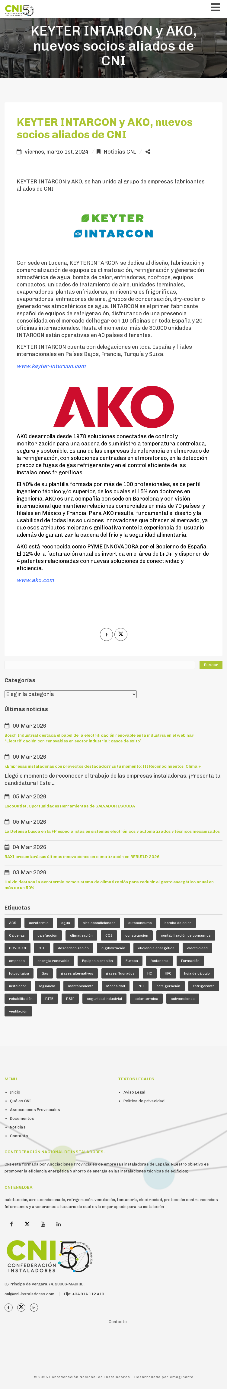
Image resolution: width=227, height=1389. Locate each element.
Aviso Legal (134, 1092)
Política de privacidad (144, 1101)
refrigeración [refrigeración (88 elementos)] (168, 986)
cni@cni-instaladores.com (29, 1294)
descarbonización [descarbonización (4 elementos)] (73, 948)
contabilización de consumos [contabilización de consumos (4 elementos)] (186, 935)
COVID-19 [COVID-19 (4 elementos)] (17, 948)
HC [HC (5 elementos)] (149, 973)
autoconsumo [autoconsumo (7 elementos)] (140, 923)
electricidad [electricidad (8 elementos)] (197, 948)
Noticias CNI (120, 151)
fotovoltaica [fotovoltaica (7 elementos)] (19, 973)
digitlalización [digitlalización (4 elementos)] (113, 948)
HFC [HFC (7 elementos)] (168, 973)
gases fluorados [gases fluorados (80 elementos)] (120, 973)
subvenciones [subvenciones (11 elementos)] (183, 999)
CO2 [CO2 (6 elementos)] (109, 935)
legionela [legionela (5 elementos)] (47, 986)
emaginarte (181, 1377)
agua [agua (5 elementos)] (65, 923)
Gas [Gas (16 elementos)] (45, 973)
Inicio (15, 1092)
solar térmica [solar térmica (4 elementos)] (146, 999)
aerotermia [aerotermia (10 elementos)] (39, 923)
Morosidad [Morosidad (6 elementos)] (115, 986)
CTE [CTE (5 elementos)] (42, 948)
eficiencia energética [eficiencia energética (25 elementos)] (156, 948)
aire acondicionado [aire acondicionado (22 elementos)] (99, 923)
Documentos (22, 1118)
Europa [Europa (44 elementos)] (132, 961)
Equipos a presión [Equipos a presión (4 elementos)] (97, 961)
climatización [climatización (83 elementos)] (81, 935)
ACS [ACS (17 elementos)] (12, 923)
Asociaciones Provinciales (35, 1109)
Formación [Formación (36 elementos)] (190, 961)
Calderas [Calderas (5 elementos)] (17, 935)
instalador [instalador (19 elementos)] (18, 986)
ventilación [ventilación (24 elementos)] (18, 1011)
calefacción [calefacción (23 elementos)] (47, 935)
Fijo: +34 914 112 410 (84, 1294)
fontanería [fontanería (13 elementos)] (159, 961)
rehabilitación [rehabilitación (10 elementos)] (21, 999)
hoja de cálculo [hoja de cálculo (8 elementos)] (197, 973)
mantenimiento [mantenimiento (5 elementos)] (81, 986)
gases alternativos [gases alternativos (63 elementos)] (77, 973)
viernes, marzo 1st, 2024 (56, 151)
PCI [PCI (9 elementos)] (141, 986)
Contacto (19, 1136)
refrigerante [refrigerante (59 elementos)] (204, 986)
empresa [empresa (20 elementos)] (17, 961)
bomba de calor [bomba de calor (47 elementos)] (178, 923)
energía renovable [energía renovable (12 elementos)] (53, 961)
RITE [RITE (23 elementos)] (49, 999)
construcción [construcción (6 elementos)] (136, 935)
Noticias (18, 1127)
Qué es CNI (20, 1101)
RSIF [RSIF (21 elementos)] (70, 999)
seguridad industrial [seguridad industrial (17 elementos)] (104, 999)
